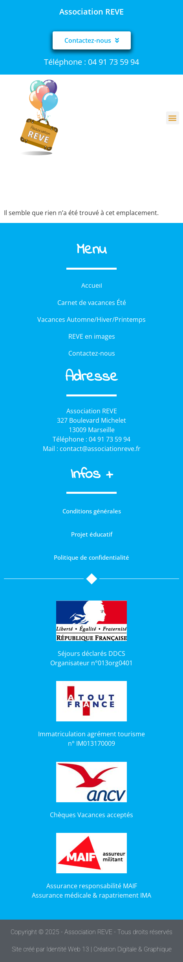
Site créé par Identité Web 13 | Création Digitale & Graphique (92, 949)
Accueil (91, 285)
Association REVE (91, 11)
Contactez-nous (91, 353)
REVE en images (91, 336)
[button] (172, 117)
